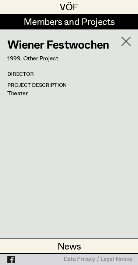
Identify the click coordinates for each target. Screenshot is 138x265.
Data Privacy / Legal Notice (98, 259)
